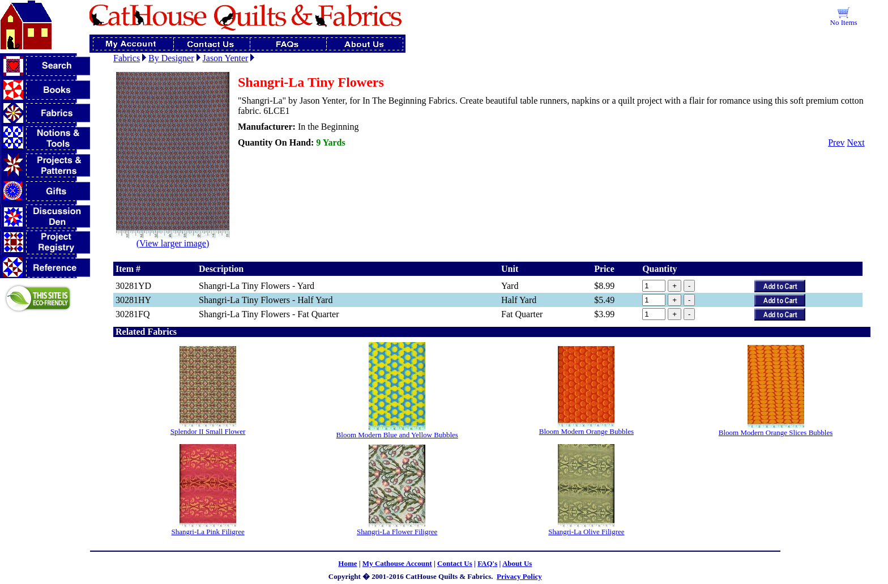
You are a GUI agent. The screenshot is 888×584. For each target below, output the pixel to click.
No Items (843, 22)
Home (347, 563)
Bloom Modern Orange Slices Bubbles (775, 432)
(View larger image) (172, 239)
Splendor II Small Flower (208, 431)
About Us (517, 563)
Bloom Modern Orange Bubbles (586, 431)
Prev (836, 142)
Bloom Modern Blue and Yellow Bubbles (397, 434)
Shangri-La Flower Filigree (397, 531)
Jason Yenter (226, 58)
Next (856, 142)
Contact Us (454, 563)
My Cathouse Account (397, 563)
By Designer (171, 58)
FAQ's (487, 563)
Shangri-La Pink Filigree (207, 531)
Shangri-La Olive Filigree (586, 531)
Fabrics (126, 58)
